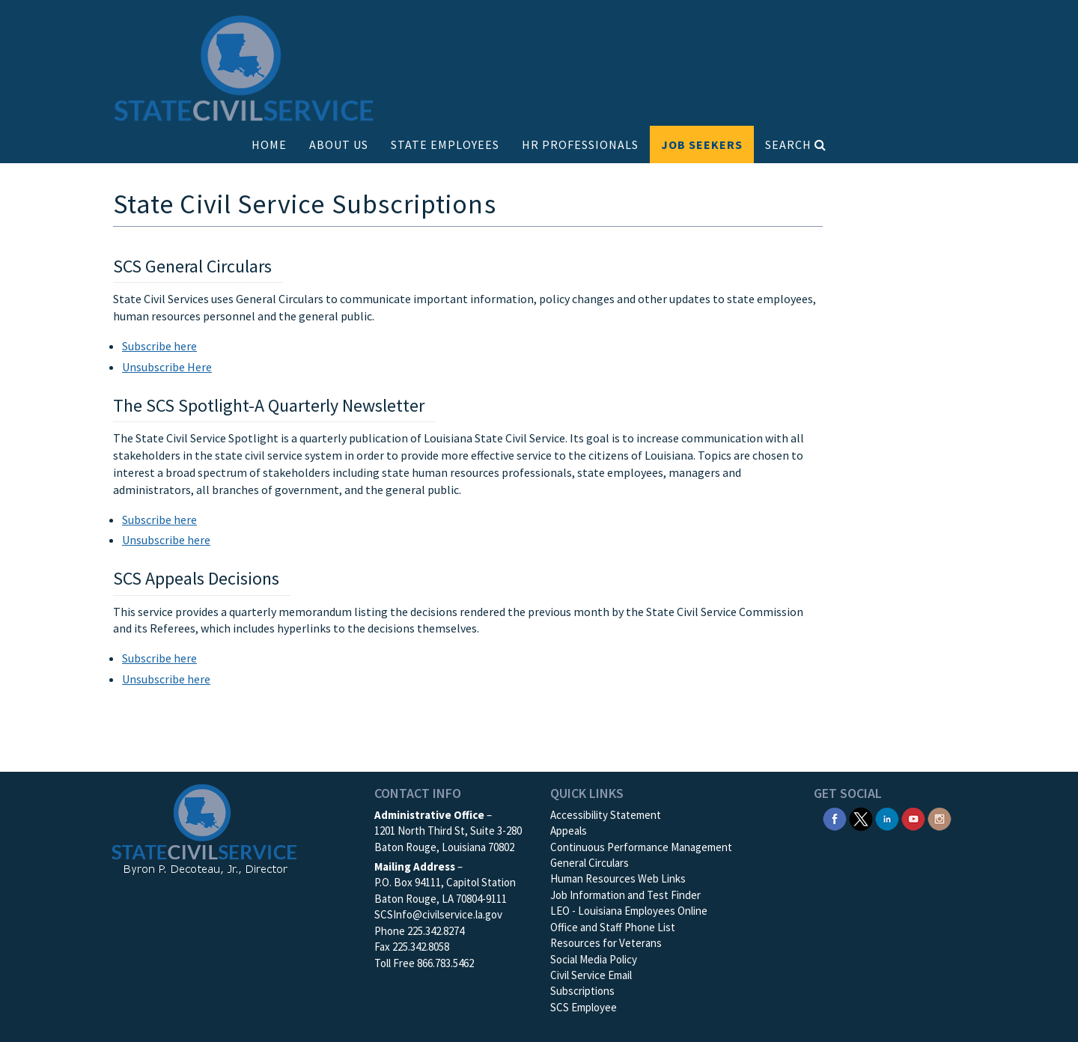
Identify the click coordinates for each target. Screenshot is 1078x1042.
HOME (269, 144)
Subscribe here (159, 345)
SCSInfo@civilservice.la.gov (438, 914)
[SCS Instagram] (939, 818)
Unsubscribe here (166, 539)
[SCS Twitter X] (861, 818)
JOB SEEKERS (702, 144)
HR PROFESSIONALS (580, 144)
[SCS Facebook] (835, 818)
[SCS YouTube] (913, 818)
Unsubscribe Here (167, 366)
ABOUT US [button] (338, 144)
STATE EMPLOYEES (445, 144)
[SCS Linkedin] (887, 818)
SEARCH (795, 144)
